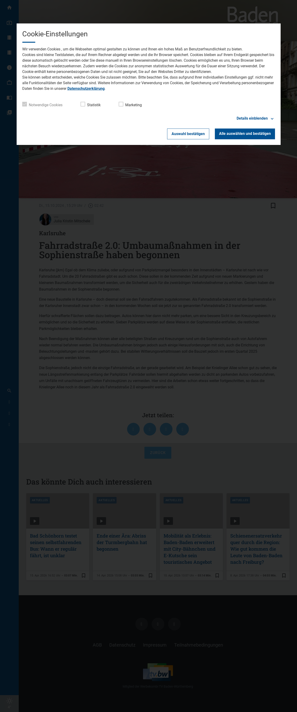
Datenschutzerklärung (86, 88)
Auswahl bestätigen (188, 134)
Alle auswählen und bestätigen (245, 133)
